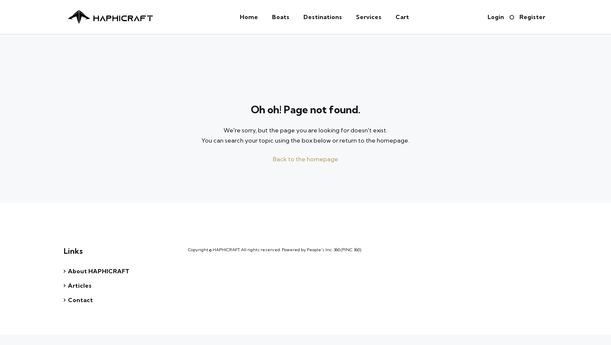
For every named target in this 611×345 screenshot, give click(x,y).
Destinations (322, 17)
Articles (80, 285)
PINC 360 (351, 249)
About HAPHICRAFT (98, 271)
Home (249, 17)
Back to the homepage (305, 159)
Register (532, 17)
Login (496, 17)
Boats (280, 17)
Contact (80, 300)
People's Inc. (320, 249)
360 (337, 249)
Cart (402, 17)
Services (368, 17)
